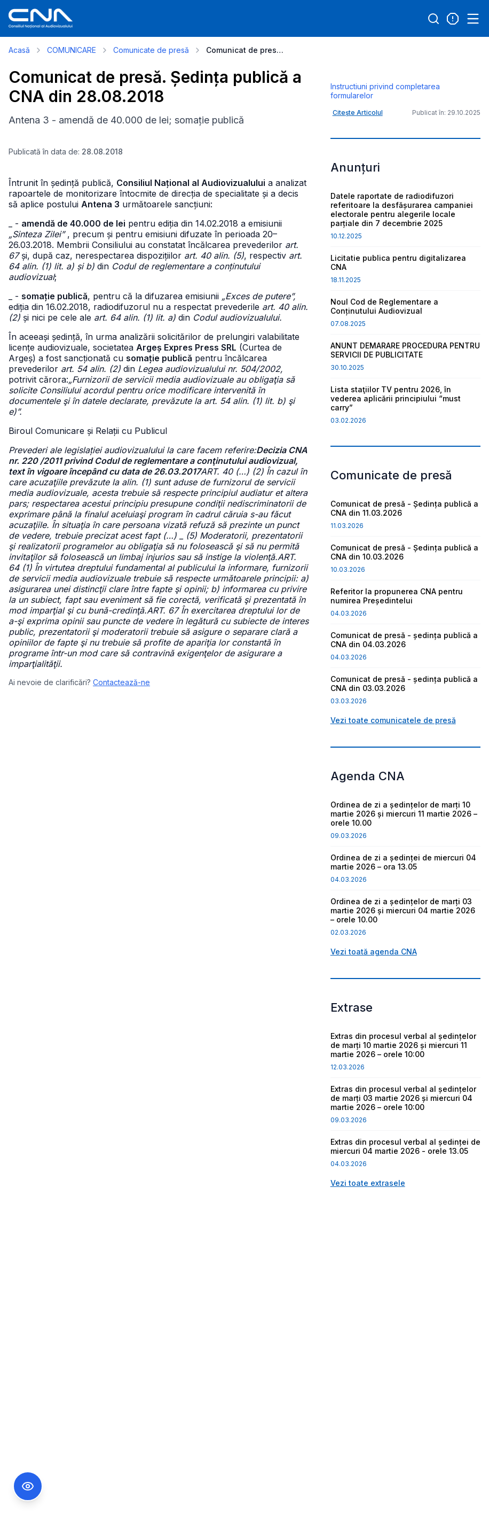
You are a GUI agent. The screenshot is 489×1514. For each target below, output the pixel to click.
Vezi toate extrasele (367, 1240)
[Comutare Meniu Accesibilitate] (28, 1486)
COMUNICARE (71, 50)
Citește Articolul (358, 170)
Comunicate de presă (151, 50)
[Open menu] (473, 18)
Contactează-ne (121, 682)
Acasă (19, 50)
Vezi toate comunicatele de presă (393, 777)
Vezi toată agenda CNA (373, 1008)
